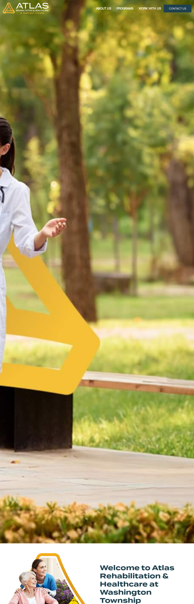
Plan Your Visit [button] (22, 303)
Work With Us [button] (150, 8)
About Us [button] (103, 8)
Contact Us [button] (177, 8)
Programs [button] (125, 8)
